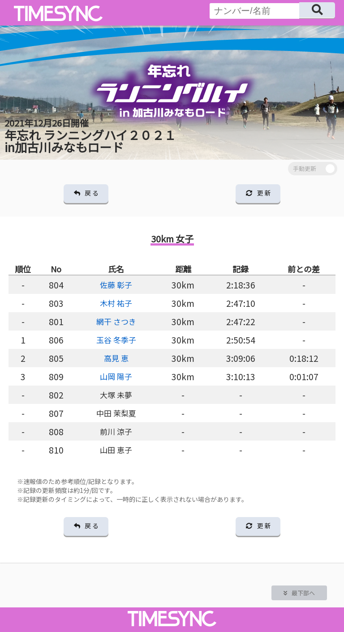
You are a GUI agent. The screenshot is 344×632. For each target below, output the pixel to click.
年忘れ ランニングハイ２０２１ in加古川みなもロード (90, 136)
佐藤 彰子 (116, 284)
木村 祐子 (116, 303)
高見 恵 (116, 358)
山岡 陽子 (116, 376)
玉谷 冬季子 (116, 339)
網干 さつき (116, 321)
